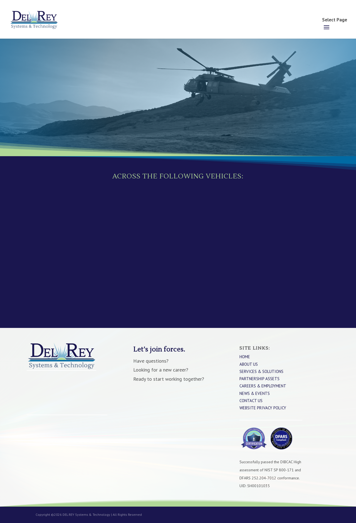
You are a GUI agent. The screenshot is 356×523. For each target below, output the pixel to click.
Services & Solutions (261, 371)
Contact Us (251, 400)
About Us (248, 364)
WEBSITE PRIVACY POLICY (262, 407)
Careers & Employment (262, 385)
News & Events (254, 393)
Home (244, 356)
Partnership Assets (259, 378)
